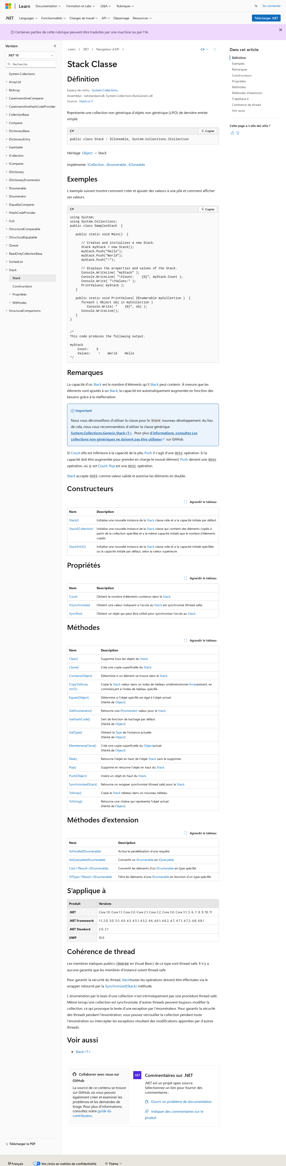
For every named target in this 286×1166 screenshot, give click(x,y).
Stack (97, 384)
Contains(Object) (80, 676)
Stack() (74, 520)
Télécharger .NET (266, 18)
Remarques (239, 69)
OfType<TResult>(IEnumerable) (90, 877)
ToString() (75, 801)
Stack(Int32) (77, 546)
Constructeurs (241, 75)
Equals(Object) (79, 697)
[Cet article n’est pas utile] (237, 133)
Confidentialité (151, 1162)
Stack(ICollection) (81, 528)
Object (87, 152)
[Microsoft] (8, 6)
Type (119, 732)
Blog (106, 1162)
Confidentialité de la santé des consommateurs (202, 1162)
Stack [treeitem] (16, 278)
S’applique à (240, 98)
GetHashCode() (79, 719)
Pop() (72, 767)
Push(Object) (78, 776)
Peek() (73, 759)
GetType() (75, 732)
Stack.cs (84, 101)
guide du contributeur (92, 1113)
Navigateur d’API (107, 49)
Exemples (238, 63)
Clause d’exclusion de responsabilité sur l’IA (35, 1162)
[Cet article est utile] (232, 133)
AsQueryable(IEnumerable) (87, 860)
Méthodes (239, 87)
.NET (86, 49)
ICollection (95, 164)
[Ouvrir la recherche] (256, 6)
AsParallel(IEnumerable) (85, 851)
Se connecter (271, 6)
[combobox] (30, 55)
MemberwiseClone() (82, 745)
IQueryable (166, 860)
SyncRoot (75, 613)
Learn (72, 49)
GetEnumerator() (80, 710)
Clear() (73, 659)
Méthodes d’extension (247, 93)
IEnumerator (129, 710)
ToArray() (75, 793)
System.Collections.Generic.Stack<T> (101, 432)
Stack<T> (83, 1051)
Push (148, 452)
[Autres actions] (215, 49)
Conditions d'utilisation (258, 1162)
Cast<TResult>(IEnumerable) (88, 868)
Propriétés (239, 81)
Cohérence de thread (246, 105)
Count (75, 452)
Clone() (74, 667)
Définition (239, 58)
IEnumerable (116, 164)
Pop (112, 465)
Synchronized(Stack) (83, 784)
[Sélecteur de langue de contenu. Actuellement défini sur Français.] (15, 1151)
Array (192, 684)
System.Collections (105, 90)
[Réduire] (55, 46)
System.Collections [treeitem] (22, 74)
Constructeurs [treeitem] (22, 286)
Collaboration (127, 1162)
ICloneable (137, 164)
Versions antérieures (84, 1162)
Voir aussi (238, 110)
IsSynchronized (79, 605)
